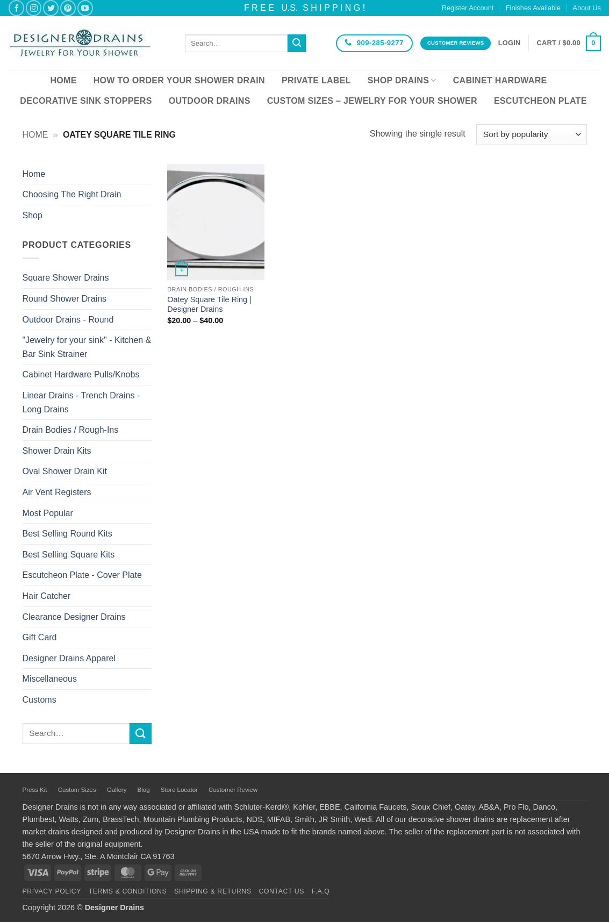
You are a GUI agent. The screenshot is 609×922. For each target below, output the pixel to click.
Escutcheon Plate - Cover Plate (82, 575)
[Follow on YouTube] (85, 8)
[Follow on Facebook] (16, 8)
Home (63, 80)
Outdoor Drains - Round (68, 319)
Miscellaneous (50, 678)
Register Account (468, 8)
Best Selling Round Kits (67, 533)
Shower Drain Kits (57, 450)
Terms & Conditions (128, 891)
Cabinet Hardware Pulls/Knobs (81, 374)
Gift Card (40, 637)
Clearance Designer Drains (74, 616)
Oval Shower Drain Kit (65, 471)
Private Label (316, 80)
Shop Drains (402, 80)
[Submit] (297, 43)
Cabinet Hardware (500, 80)
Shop (32, 215)
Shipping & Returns (213, 891)
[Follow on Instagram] (33, 8)
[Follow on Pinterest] (68, 8)
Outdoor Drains (209, 100)
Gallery (116, 790)
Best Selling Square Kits (69, 554)
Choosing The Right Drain (72, 194)
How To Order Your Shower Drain (179, 80)
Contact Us (282, 891)
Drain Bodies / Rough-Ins (71, 429)
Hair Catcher (47, 596)
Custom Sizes (77, 790)
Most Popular (48, 513)
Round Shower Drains (65, 298)
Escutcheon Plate (540, 100)
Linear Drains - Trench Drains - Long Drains (81, 402)
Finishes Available (533, 8)
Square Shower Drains (66, 277)
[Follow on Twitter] (51, 8)
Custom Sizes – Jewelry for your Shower (372, 100)
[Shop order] (531, 134)
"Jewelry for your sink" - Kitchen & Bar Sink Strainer (87, 347)
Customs (39, 699)
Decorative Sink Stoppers (86, 100)
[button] (509, 43)
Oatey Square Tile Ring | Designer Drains (209, 304)
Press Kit (35, 790)
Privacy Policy (52, 891)
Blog (144, 790)
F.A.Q (321, 891)
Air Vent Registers (57, 492)
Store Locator (179, 790)
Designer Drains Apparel (69, 658)
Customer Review (233, 790)
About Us (586, 8)
